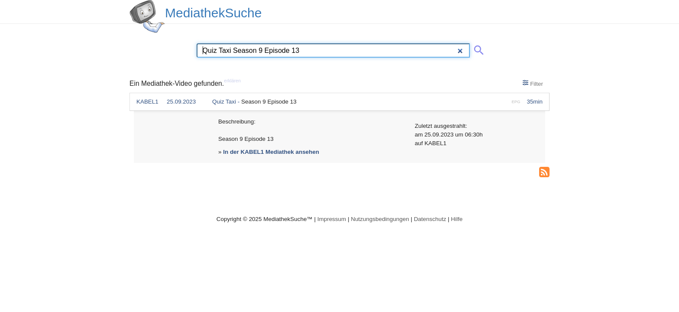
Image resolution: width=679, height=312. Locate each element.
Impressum (331, 219)
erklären (232, 80)
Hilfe (456, 219)
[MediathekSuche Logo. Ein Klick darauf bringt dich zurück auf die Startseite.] (147, 16)
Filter (533, 83)
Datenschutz (430, 219)
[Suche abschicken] (477, 48)
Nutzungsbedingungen (380, 219)
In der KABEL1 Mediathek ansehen (271, 152)
